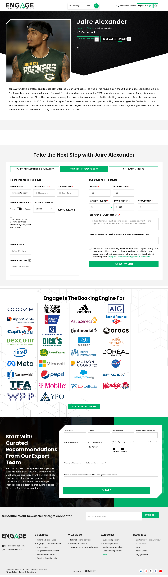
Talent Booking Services (80, 541)
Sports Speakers (110, 545)
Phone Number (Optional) (145, 434)
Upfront (94, 188)
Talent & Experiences (46, 541)
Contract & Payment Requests (104, 216)
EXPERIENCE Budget (98, 202)
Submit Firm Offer (123, 265)
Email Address (117, 434)
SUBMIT (82, 492)
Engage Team (142, 556)
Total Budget (144, 202)
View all (106, 556)
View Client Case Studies (84, 409)
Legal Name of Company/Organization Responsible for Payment (120, 235)
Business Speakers (111, 541)
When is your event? (71, 446)
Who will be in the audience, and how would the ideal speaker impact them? (90, 478)
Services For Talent (78, 545)
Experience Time (65, 188)
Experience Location (19, 204)
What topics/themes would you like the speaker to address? (85, 466)
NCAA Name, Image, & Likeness (84, 549)
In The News (141, 545)
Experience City (17, 246)
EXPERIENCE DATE (41, 188)
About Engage (142, 552)
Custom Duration (66, 211)
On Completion (120, 188)
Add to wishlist (90, 39)
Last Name (92, 434)
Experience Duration (43, 204)
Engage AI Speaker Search (49, 545)
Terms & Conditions (27, 574)
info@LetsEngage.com (14, 547)
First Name (68, 434)
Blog (138, 549)
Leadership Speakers (112, 552)
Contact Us (42, 549)
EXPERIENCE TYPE (17, 188)
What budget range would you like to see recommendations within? (135, 446)
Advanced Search (126, 5)
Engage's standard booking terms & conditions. (129, 257)
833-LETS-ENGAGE (13, 551)
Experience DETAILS (19, 262)
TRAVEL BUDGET (121, 202)
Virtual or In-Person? (95, 446)
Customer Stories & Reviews (148, 541)
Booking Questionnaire (47, 560)
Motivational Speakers (113, 549)
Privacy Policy (11, 574)
